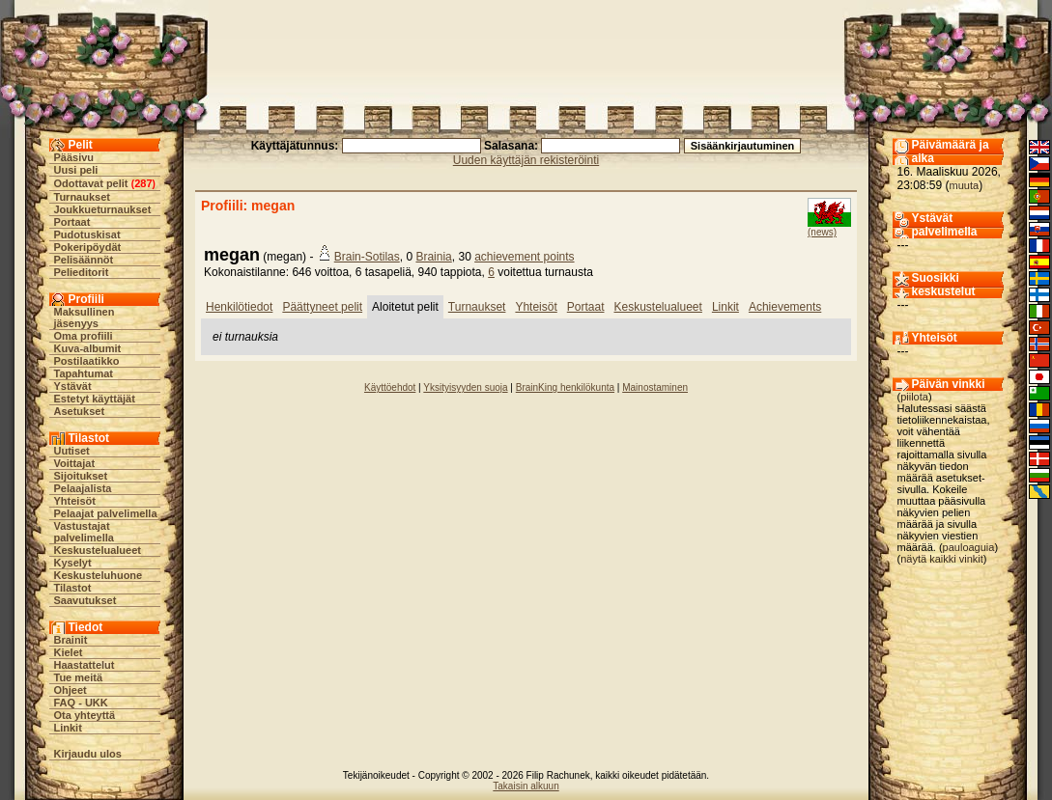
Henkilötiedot (239, 307)
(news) (822, 232)
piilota (914, 396)
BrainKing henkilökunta (565, 387)
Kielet (68, 652)
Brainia (433, 256)
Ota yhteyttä (85, 715)
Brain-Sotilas (367, 256)
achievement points (524, 256)
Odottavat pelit (91, 183)
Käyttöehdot (389, 387)
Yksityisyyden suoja (465, 387)
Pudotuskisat (87, 234)
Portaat (72, 222)
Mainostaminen (655, 387)
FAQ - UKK (81, 702)
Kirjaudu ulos (88, 753)
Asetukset (79, 411)
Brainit (71, 640)
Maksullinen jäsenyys (84, 317)
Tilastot (73, 587)
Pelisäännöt (84, 259)
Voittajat (75, 463)
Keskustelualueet (97, 550)
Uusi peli (76, 170)
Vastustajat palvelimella (84, 531)
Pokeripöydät (88, 247)
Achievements (785, 307)
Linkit (68, 727)
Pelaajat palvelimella (105, 513)
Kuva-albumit (88, 348)
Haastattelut (84, 665)
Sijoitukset (81, 476)
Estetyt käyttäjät (94, 398)
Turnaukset (82, 197)
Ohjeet (70, 690)
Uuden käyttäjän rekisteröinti (526, 160)
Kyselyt (73, 562)
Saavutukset (85, 600)
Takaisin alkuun (525, 786)
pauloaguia (969, 547)
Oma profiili (83, 336)
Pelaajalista (83, 488)
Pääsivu (74, 157)
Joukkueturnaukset (103, 209)
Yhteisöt (75, 501)
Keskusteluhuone (98, 575)
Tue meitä (78, 677)
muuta (965, 185)
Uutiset (72, 450)
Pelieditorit (81, 272)
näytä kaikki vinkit (941, 559)
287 (143, 183)
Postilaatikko (87, 361)
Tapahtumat (84, 373)
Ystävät (73, 386)
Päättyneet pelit (322, 307)
